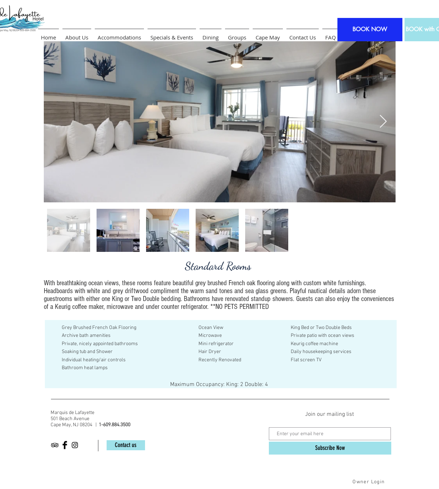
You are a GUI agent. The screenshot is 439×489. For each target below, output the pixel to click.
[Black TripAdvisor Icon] (55, 445)
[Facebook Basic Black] (65, 445)
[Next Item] (383, 122)
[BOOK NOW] (369, 29)
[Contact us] (126, 445)
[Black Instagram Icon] (75, 445)
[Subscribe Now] (330, 448)
